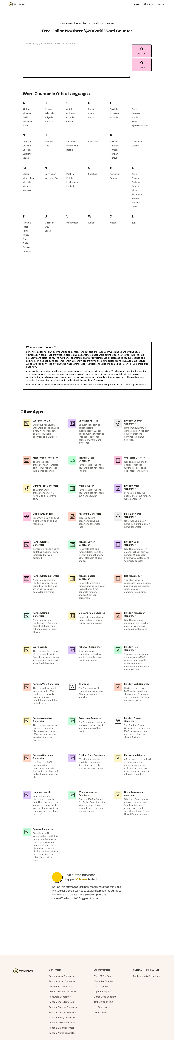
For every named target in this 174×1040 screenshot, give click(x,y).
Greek (26, 158)
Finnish (135, 117)
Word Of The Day (102, 976)
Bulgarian (49, 117)
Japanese (93, 141)
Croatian (70, 117)
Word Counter (101, 986)
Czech (69, 121)
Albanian (27, 113)
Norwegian (50, 174)
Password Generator (60, 996)
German (27, 145)
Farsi (134, 109)
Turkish (26, 243)
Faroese (136, 113)
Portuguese (72, 182)
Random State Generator (62, 1002)
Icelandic (70, 141)
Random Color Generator (62, 1022)
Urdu (46, 227)
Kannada (114, 145)
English (114, 109)
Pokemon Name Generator (63, 991)
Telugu (26, 235)
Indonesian (72, 145)
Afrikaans (27, 109)
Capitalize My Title (103, 991)
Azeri (25, 125)
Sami (134, 174)
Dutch (91, 117)
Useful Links (100, 1012)
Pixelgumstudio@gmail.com (147, 976)
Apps (136, 4)
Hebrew (48, 141)
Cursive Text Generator (61, 986)
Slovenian (137, 194)
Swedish (136, 202)
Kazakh (114, 141)
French (135, 121)
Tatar (25, 227)
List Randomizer (102, 1007)
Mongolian (28, 178)
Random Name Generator (62, 1033)
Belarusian (49, 113)
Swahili (135, 198)
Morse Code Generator (105, 996)
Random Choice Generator (62, 1012)
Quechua (92, 174)
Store (161, 4)
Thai (25, 239)
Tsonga (26, 247)
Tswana (27, 251)
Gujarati (27, 154)
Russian (114, 178)
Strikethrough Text (103, 1002)
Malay (26, 186)
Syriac (135, 206)
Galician (27, 149)
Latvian (135, 145)
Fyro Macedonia (140, 125)
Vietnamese (72, 222)
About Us (148, 4)
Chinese (70, 113)
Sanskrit (136, 178)
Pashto (70, 174)
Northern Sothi (52, 178)
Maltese (27, 190)
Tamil (25, 231)
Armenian (27, 121)
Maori (26, 174)
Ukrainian (49, 222)
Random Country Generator (63, 1007)
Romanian (115, 174)
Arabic (26, 117)
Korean (114, 149)
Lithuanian (137, 141)
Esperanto (115, 113)
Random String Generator (62, 1017)
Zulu (134, 222)
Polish (69, 178)
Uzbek (47, 231)
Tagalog (27, 222)
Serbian (136, 182)
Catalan (70, 109)
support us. (100, 894)
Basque (48, 109)
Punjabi (70, 186)
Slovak (135, 190)
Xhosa (113, 222)
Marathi (27, 182)
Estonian (114, 117)
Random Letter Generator (62, 981)
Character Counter (103, 981)
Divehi (91, 113)
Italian (69, 149)
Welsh (91, 222)
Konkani (114, 154)
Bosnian (48, 121)
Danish (91, 109)
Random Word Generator (62, 976)
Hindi (46, 145)
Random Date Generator (61, 1028)
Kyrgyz (113, 158)
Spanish (136, 186)
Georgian (27, 141)
